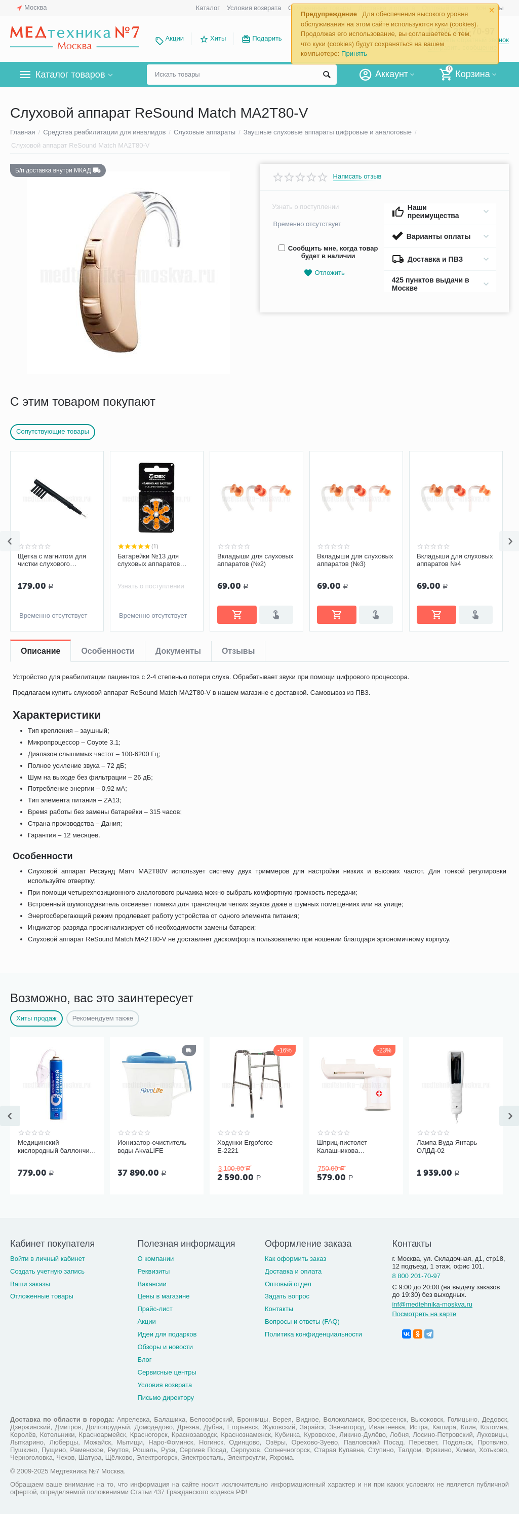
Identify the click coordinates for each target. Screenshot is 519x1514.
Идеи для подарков (166, 1334)
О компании (155, 1258)
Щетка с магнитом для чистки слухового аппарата (52, 560)
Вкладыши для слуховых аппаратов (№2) (255, 560)
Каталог (208, 8)
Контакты (279, 1309)
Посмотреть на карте (424, 1314)
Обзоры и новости (165, 1347)
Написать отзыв (357, 176)
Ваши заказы (30, 1284)
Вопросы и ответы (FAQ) (302, 1321)
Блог (144, 1359)
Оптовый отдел (288, 1284)
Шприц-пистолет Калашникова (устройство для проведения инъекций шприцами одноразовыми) (350, 1147)
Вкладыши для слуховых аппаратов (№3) (355, 560)
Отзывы (238, 651)
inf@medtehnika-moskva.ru (432, 1304)
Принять (354, 53)
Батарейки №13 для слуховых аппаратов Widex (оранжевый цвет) (154, 560)
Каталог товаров (70, 75)
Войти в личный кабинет (47, 1258)
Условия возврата (254, 8)
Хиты (218, 38)
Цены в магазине (163, 1296)
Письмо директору (165, 1397)
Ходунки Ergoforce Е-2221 (245, 1146)
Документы (178, 651)
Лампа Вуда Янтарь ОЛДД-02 (447, 1146)
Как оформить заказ (295, 1258)
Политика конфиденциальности (313, 1334)
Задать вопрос (287, 1296)
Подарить (267, 38)
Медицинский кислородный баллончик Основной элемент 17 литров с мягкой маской (55, 1147)
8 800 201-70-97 (416, 1276)
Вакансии (151, 1284)
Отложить (324, 273)
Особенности (107, 651)
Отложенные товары (41, 1296)
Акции (175, 38)
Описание (40, 651)
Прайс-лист (154, 1309)
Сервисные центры (166, 1372)
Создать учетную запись (47, 1271)
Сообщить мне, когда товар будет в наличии (328, 252)
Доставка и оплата (293, 1271)
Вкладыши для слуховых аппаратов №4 (455, 560)
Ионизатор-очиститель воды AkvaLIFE (151, 1146)
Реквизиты (153, 1271)
